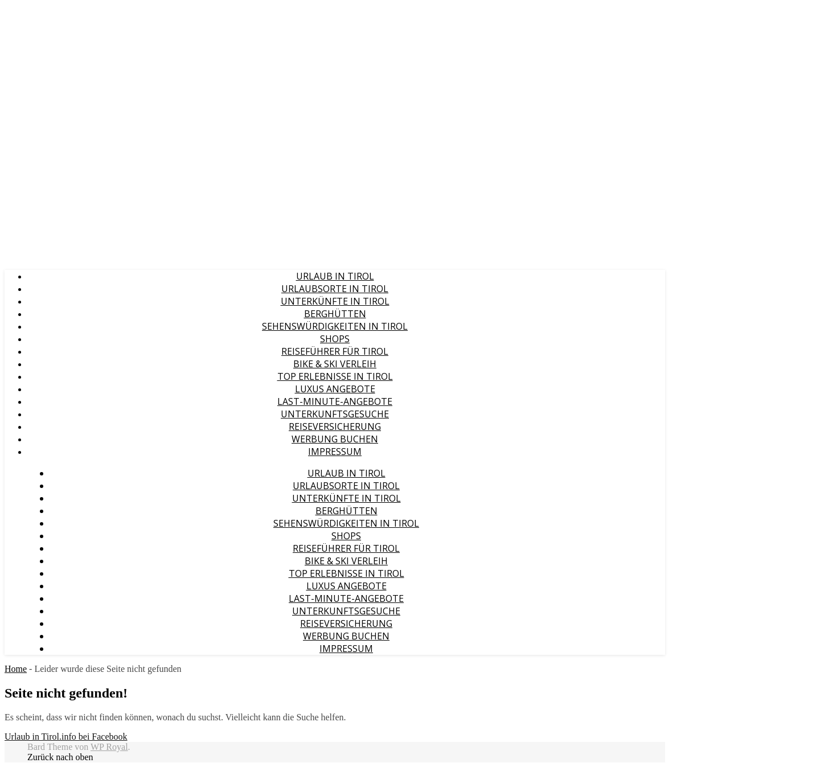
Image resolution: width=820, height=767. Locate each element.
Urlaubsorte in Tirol (334, 288)
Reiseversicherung (335, 426)
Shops (335, 339)
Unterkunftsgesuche (335, 414)
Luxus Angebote (335, 389)
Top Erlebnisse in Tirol (335, 376)
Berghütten (335, 313)
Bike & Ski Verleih (334, 364)
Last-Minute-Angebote (334, 401)
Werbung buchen (335, 439)
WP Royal (109, 747)
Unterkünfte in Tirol (335, 301)
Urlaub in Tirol (335, 276)
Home (16, 669)
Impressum (335, 451)
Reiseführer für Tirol (334, 351)
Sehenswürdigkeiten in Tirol (335, 326)
